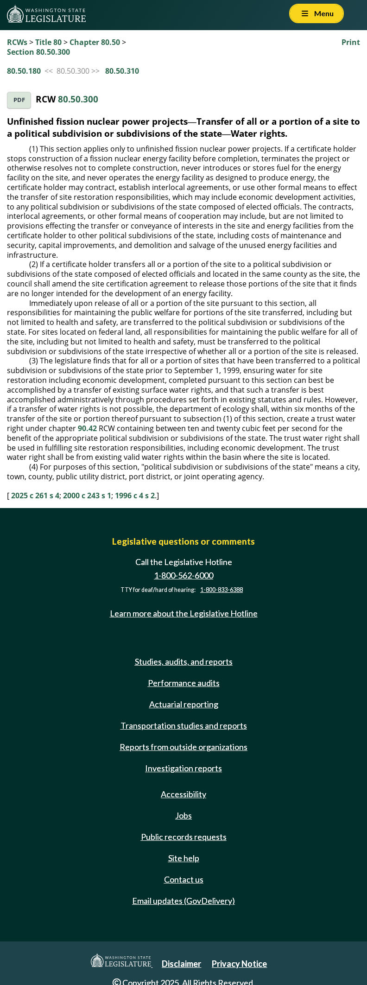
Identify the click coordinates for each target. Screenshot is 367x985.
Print (351, 42)
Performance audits (184, 683)
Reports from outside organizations (183, 747)
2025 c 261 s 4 (35, 495)
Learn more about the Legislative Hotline (184, 613)
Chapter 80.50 (95, 42)
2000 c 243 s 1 (87, 495)
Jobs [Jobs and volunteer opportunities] (183, 815)
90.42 (87, 428)
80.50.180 (24, 71)
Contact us (183, 879)
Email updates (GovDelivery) (183, 901)
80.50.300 (78, 99)
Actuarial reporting (183, 704)
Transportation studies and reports (183, 725)
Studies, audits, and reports (184, 661)
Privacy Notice (239, 964)
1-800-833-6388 (221, 589)
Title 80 (48, 42)
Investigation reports (183, 768)
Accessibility (183, 794)
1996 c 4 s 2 (135, 495)
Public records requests (184, 837)
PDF (19, 100)
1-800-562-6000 (183, 575)
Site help (183, 858)
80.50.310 (122, 71)
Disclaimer (181, 964)
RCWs (17, 42)
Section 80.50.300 (38, 52)
